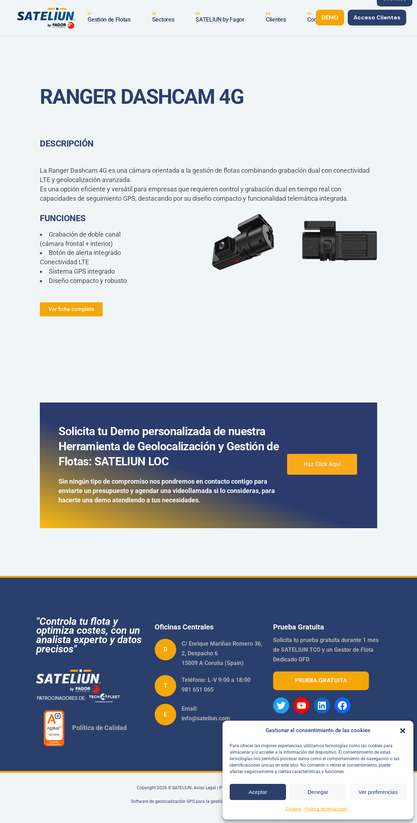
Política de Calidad (99, 727)
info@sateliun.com (206, 718)
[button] (402, 730)
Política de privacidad (326, 809)
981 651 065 (198, 689)
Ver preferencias (378, 792)
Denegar (318, 792)
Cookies (293, 809)
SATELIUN (182, 787)
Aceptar (258, 792)
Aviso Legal (205, 787)
